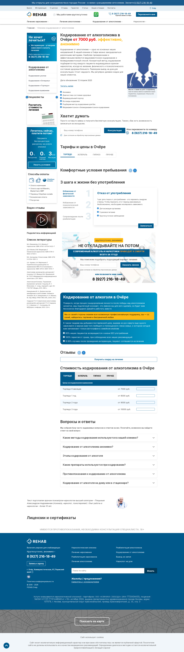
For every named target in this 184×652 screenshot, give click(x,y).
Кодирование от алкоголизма (39, 68)
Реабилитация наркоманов (84, 557)
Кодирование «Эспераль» (39, 81)
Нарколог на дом (124, 561)
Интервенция (40, 8)
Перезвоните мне (146, 14)
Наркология (139, 21)
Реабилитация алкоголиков (129, 547)
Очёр (154, 8)
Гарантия (75, 8)
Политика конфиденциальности (40, 581)
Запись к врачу (36, 563)
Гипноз (96, 155)
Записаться (146, 226)
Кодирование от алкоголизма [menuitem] (107, 21)
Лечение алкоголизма (81, 561)
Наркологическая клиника (83, 547)
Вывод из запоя (123, 557)
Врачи (29, 8)
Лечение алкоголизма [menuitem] (70, 21)
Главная (30, 28)
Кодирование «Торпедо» (39, 86)
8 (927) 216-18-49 (143, 3)
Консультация (115, 130)
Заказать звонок (130, 265)
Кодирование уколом (37, 76)
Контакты (111, 8)
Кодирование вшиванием (39, 90)
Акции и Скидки (98, 8)
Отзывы (64, 8)
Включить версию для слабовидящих (43, 548)
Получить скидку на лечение (108, 359)
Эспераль (82, 155)
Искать (150, 571)
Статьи (85, 8)
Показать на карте (92, 621)
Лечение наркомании (81, 552)
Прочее (109, 155)
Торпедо (67, 154)
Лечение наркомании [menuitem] (37, 21)
